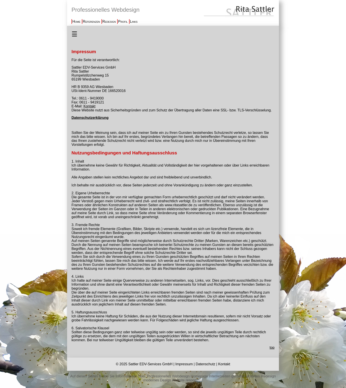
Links (134, 21)
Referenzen (91, 21)
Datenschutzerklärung (90, 118)
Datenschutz (205, 364)
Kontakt (89, 106)
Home (76, 21)
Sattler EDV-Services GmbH (150, 364)
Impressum (184, 364)
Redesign (109, 21)
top (272, 347)
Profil (123, 21)
